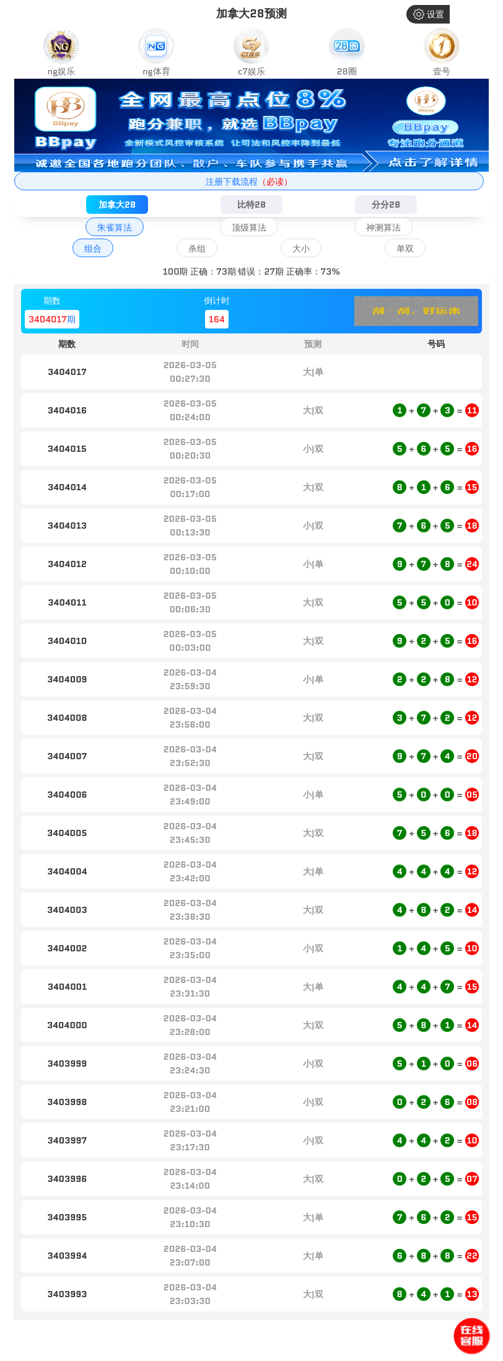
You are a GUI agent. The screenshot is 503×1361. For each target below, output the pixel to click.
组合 (93, 248)
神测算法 (383, 227)
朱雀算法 (114, 227)
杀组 (197, 248)
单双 (405, 248)
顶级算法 (249, 227)
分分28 (386, 204)
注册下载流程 (249, 181)
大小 (301, 248)
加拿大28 (117, 204)
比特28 (251, 204)
